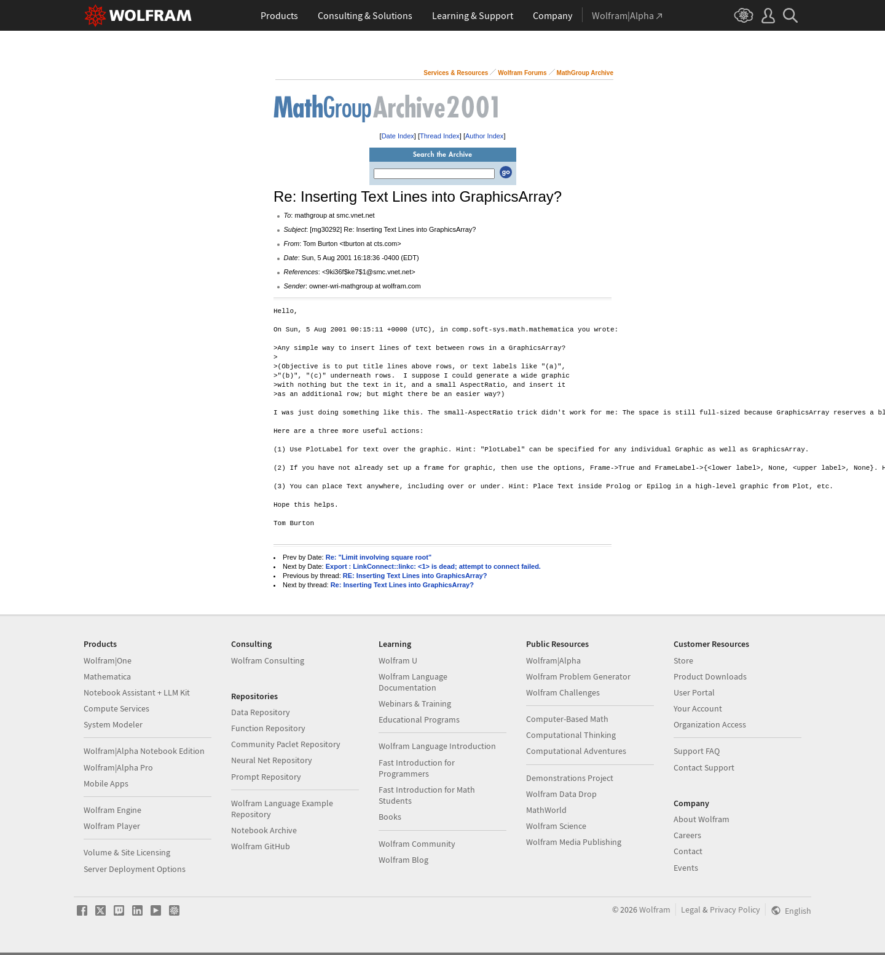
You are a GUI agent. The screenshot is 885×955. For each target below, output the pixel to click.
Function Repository (268, 728)
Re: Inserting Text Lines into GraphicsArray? (402, 584)
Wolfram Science (556, 825)
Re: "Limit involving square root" (378, 557)
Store (683, 660)
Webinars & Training (415, 703)
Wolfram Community (417, 843)
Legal (691, 909)
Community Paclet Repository (285, 744)
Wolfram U (398, 660)
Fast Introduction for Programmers (417, 768)
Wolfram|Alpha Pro (118, 767)
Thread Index (440, 136)
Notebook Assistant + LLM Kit (137, 692)
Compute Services (116, 708)
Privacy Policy (735, 909)
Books (390, 816)
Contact (688, 851)
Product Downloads (710, 676)
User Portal (694, 692)
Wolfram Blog (403, 859)
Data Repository (260, 712)
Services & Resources (455, 72)
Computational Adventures (576, 750)
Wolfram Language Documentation (413, 682)
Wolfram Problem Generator (578, 676)
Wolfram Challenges (563, 692)
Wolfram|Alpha (553, 660)
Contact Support (704, 767)
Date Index (398, 136)
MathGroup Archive (585, 72)
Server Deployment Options (135, 868)
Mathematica (107, 676)
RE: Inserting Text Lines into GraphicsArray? (415, 575)
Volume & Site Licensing (127, 852)
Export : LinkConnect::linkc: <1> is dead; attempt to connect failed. (433, 566)
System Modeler (113, 724)
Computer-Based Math (567, 718)
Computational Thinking (571, 734)
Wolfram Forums (522, 72)
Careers (687, 835)
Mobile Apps (106, 783)
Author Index (484, 136)
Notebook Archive (264, 830)
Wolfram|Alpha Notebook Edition (144, 750)
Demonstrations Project (569, 777)
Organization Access (710, 724)
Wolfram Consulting (267, 660)
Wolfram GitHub (260, 846)
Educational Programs (419, 719)
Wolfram (655, 909)
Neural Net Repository (271, 760)
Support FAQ (697, 750)
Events (686, 867)
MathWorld (546, 809)
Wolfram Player (112, 825)
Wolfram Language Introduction (437, 745)
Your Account (698, 708)
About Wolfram (702, 819)
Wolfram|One (108, 660)
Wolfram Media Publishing (573, 841)
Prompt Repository (266, 776)
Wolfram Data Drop (561, 793)
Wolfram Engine (112, 809)
